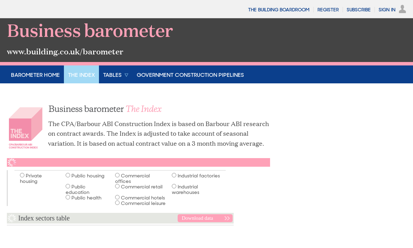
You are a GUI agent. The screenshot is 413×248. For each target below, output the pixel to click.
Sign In (387, 9)
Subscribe (359, 9)
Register (328, 9)
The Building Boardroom (279, 9)
